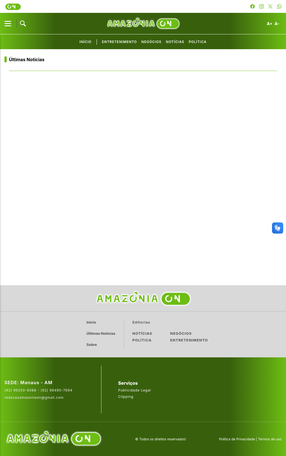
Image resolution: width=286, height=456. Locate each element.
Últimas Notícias (26, 59)
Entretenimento (119, 42)
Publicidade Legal (134, 390)
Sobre (92, 344)
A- (277, 23)
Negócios (151, 42)
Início (86, 42)
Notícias (175, 42)
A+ (269, 23)
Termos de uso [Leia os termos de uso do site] (270, 439)
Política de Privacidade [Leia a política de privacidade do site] (237, 439)
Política (198, 42)
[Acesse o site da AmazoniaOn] (53, 439)
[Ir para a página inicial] (143, 298)
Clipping (126, 397)
